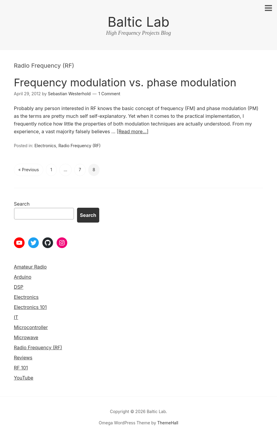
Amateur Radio (30, 267)
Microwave (26, 337)
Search (22, 204)
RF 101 (21, 368)
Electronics (45, 145)
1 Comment (109, 93)
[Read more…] (132, 131)
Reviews (23, 358)
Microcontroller (31, 327)
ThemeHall (167, 422)
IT (16, 317)
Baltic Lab (138, 22)
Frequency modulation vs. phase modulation (125, 82)
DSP (18, 287)
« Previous (28, 169)
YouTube (23, 378)
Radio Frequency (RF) (79, 145)
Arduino (22, 277)
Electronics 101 (30, 307)
